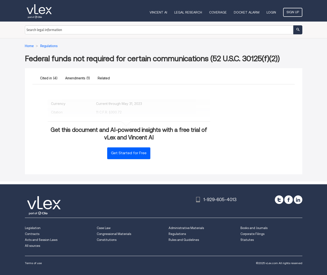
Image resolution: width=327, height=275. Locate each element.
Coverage (218, 12)
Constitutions (106, 240)
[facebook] (288, 199)
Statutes (247, 240)
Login (271, 12)
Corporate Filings (252, 234)
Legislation (33, 228)
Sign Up (292, 12)
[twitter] (279, 199)
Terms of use (33, 263)
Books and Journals (253, 228)
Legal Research (188, 12)
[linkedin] (298, 199)
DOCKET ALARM (246, 12)
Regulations (177, 234)
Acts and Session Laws (41, 240)
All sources (32, 246)
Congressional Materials (114, 234)
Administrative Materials (186, 228)
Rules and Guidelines (184, 240)
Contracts (32, 234)
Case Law (104, 228)
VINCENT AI (158, 12)
